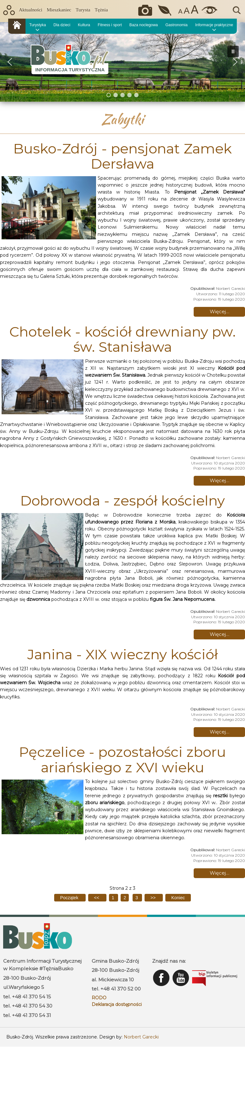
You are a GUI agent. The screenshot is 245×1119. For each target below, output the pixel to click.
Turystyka (37, 25)
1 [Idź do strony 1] (114, 897)
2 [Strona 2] (124, 897)
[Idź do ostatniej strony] (178, 897)
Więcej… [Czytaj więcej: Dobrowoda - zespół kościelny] (219, 634)
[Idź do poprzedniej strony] (97, 897)
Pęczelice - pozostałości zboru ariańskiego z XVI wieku (122, 759)
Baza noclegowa (143, 25)
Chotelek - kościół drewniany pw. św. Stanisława (122, 339)
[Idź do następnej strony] (154, 897)
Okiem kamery (146, 10)
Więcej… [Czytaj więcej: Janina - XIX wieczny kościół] (219, 732)
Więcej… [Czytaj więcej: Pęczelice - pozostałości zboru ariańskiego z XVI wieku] (219, 873)
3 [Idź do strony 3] (137, 897)
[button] (10, 62)
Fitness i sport (110, 25)
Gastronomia (176, 25)
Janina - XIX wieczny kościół (122, 654)
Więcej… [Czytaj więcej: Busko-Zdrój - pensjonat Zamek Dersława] (219, 311)
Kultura (84, 25)
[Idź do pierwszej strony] (69, 897)
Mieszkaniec (59, 9)
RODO (99, 998)
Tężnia (101, 9)
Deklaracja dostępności (117, 1004)
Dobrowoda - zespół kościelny (122, 500)
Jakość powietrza (165, 10)
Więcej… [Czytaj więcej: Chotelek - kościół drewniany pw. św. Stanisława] (219, 480)
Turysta (83, 9)
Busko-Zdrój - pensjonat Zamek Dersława (122, 156)
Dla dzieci (62, 25)
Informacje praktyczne (214, 25)
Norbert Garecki (141, 1037)
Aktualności (30, 9)
